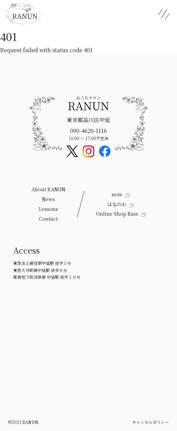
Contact (48, 218)
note (118, 194)
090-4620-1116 (88, 131)
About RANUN (48, 189)
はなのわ (117, 204)
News (48, 199)
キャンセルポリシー (150, 422)
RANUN (30, 422)
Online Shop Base (118, 213)
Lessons (48, 208)
